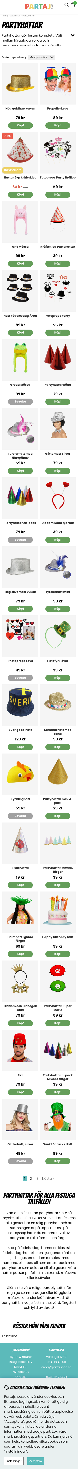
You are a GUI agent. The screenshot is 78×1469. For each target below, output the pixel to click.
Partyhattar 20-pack (20, 523)
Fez (20, 1075)
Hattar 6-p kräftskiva (20, 177)
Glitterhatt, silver (20, 1144)
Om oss (20, 1376)
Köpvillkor (20, 1367)
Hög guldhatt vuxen (20, 108)
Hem (4, 16)
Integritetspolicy (20, 1362)
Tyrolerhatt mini (58, 592)
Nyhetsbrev (21, 1371)
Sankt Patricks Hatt (57, 1144)
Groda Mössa (20, 384)
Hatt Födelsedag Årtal (20, 315)
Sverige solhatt (20, 730)
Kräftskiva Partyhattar (57, 246)
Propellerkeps (57, 108)
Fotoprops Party (58, 315)
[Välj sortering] (41, 57)
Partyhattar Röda (58, 384)
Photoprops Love (20, 661)
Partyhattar (28, 16)
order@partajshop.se (56, 1367)
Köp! (20, 332)
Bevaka (20, 401)
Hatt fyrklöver (57, 661)
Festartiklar (14, 16)
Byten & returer (21, 1357)
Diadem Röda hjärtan (58, 523)
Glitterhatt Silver (57, 453)
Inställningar (13, 1461)
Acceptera (35, 1461)
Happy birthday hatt (57, 937)
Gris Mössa (20, 246)
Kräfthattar (20, 868)
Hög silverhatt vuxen (20, 592)
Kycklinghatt (20, 799)
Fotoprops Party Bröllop (58, 177)
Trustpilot (9, 1336)
